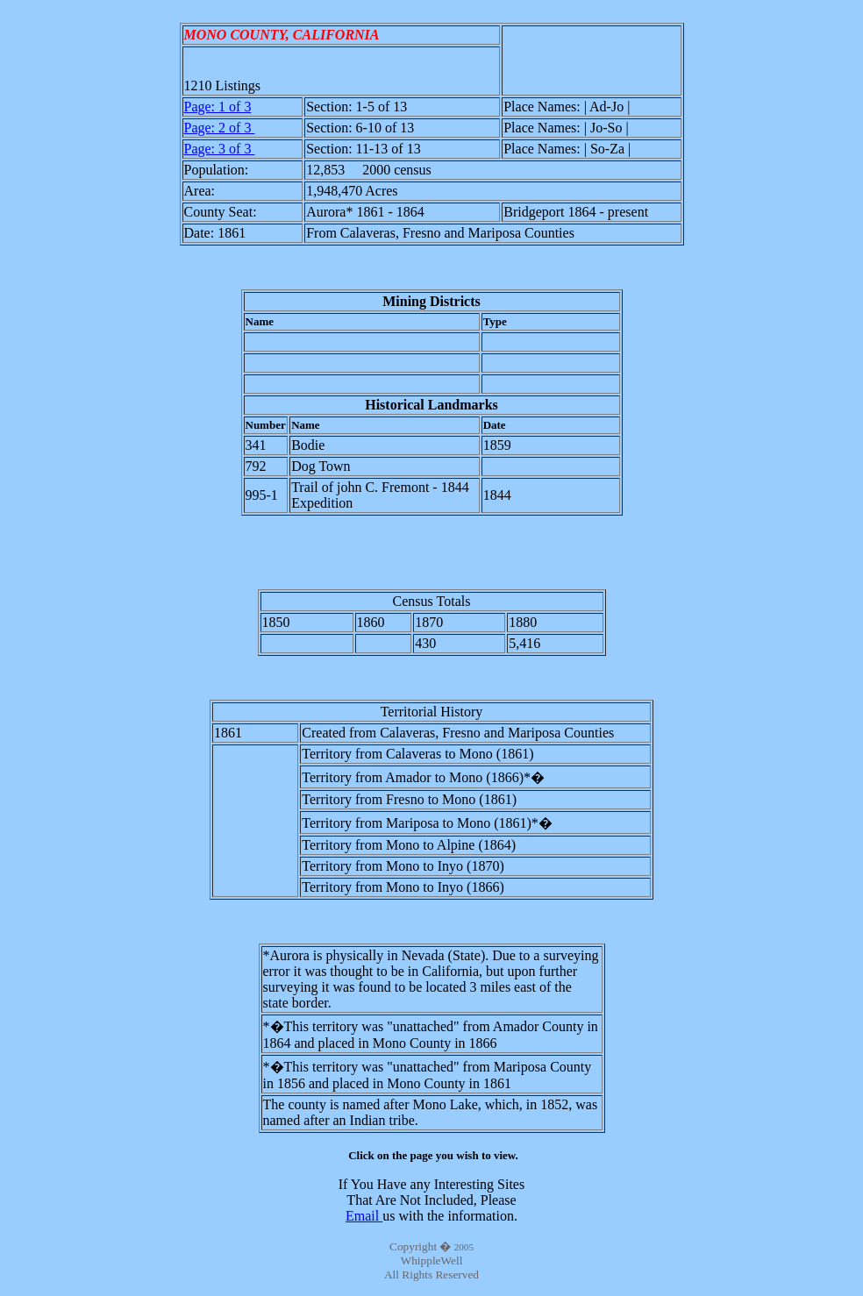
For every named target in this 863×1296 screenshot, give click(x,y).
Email (364, 1215)
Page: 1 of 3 (218, 106)
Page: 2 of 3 (219, 127)
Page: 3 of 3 (219, 148)
